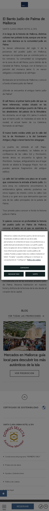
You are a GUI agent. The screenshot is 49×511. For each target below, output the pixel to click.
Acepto (35, 274)
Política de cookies (34, 260)
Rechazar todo (13, 274)
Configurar (24, 268)
